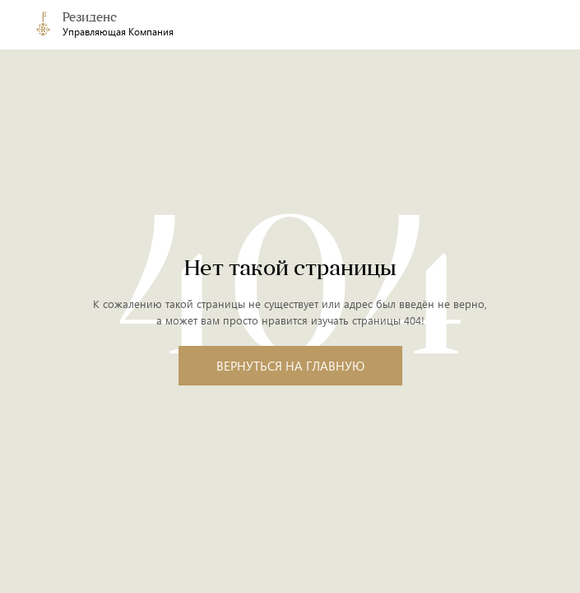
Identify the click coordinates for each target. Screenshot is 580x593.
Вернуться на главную (290, 365)
